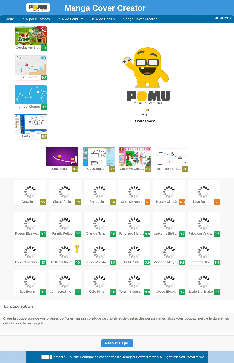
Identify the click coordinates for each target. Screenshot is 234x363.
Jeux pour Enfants (35, 19)
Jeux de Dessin (103, 19)
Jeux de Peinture (70, 19)
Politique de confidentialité (100, 357)
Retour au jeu (117, 343)
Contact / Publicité (65, 357)
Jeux (9, 19)
